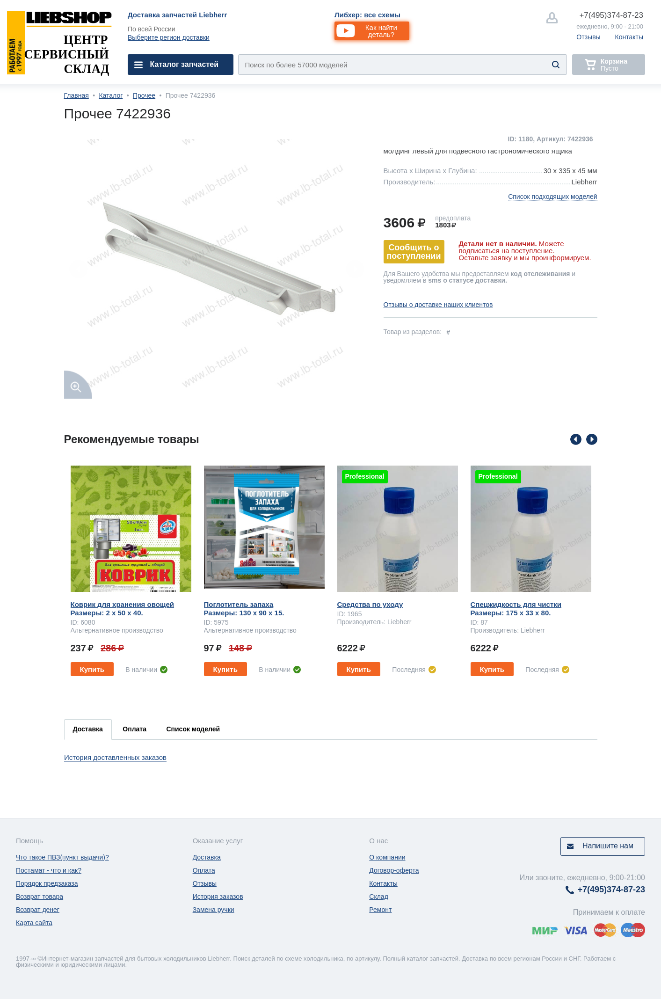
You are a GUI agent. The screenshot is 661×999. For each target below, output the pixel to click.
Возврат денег (37, 909)
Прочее (144, 95)
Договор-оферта (394, 870)
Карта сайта (34, 922)
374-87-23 (611, 15)
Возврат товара (39, 896)
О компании (387, 857)
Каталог (111, 95)
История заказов (218, 896)
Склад (378, 896)
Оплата (204, 870)
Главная (76, 95)
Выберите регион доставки (169, 37)
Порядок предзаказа (47, 883)
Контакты (629, 37)
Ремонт (380, 909)
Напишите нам (607, 846)
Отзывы (588, 37)
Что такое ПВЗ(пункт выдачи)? (62, 857)
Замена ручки (213, 909)
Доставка (207, 857)
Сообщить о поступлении (414, 252)
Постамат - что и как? (48, 870)
